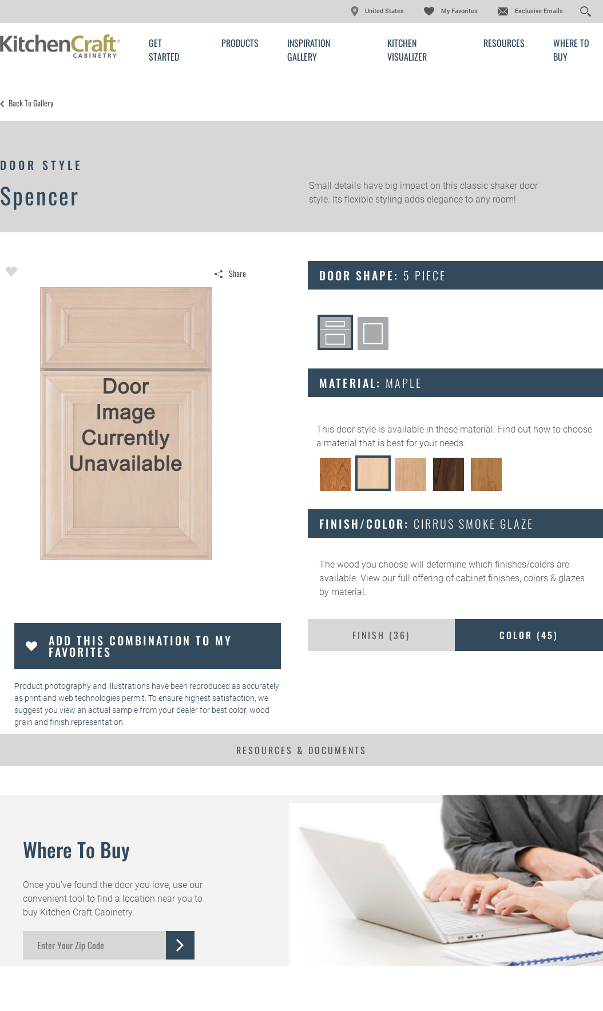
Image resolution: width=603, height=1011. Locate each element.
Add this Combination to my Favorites (140, 646)
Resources (504, 43)
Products (240, 43)
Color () (528, 635)
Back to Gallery (31, 103)
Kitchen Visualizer (407, 50)
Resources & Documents (301, 750)
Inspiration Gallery (308, 50)
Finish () (381, 635)
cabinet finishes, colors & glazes (520, 578)
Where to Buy (571, 50)
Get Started (164, 50)
